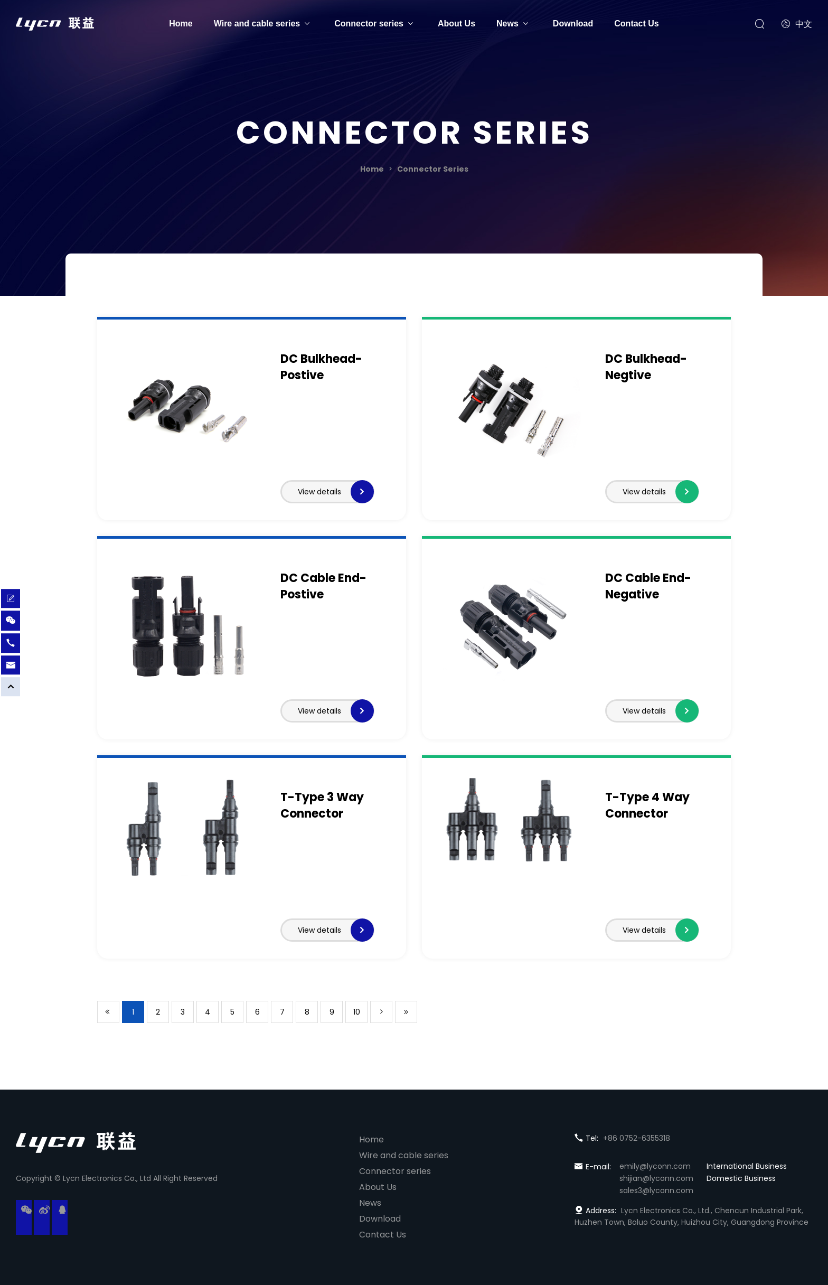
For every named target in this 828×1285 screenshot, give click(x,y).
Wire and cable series (257, 23)
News (507, 23)
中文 (797, 24)
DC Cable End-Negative (648, 586)
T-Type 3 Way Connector (322, 805)
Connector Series (432, 169)
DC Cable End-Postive (323, 586)
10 (356, 1012)
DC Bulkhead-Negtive (646, 367)
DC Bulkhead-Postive (321, 367)
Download (573, 23)
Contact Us (636, 23)
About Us (456, 23)
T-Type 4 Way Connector (647, 805)
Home (180, 23)
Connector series (368, 23)
